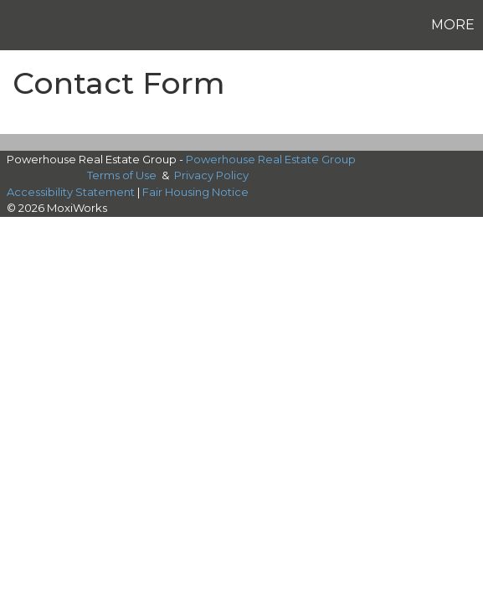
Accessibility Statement (71, 191)
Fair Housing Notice (195, 191)
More (453, 25)
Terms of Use (122, 175)
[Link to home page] (15, 25)
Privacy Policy (211, 175)
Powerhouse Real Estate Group (271, 159)
